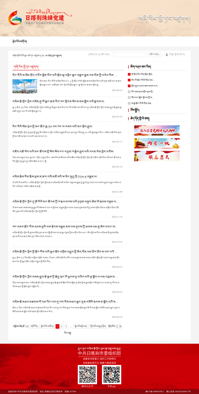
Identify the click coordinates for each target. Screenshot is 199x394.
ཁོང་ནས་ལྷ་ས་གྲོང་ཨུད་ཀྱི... (142, 92)
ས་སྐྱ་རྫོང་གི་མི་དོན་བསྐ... (141, 103)
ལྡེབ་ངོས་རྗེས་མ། (81, 326)
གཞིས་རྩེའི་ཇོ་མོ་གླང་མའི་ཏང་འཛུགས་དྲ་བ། (28, 55)
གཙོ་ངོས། (34, 326)
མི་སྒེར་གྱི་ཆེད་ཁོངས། (177, 54)
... (71, 326)
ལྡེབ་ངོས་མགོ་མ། (19, 41)
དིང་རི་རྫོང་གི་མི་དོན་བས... (142, 80)
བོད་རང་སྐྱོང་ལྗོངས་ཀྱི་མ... (142, 97)
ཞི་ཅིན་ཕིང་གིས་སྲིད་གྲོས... (142, 74)
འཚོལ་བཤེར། (154, 54)
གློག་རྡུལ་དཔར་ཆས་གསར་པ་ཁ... (145, 86)
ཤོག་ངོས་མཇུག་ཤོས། (98, 326)
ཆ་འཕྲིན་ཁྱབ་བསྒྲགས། (54, 55)
